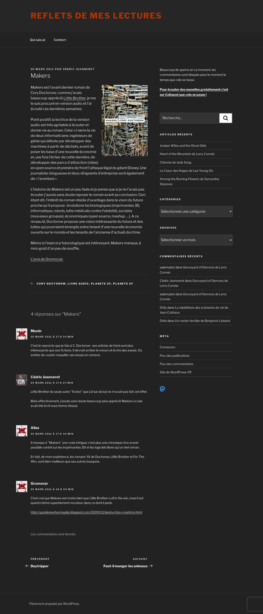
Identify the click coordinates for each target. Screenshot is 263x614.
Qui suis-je (37, 40)
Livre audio (78, 283)
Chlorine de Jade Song (175, 162)
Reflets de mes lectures (96, 16)
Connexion (167, 347)
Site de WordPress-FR (175, 372)
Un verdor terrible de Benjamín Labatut (202, 321)
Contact (60, 40)
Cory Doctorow (51, 283)
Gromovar (39, 483)
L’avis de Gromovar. (47, 259)
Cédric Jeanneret (79, 69)
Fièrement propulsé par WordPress (54, 604)
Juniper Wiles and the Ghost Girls (183, 145)
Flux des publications (174, 355)
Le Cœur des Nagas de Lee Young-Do (186, 170)
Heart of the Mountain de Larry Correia (187, 154)
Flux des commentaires (176, 364)
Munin (36, 331)
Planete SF (101, 283)
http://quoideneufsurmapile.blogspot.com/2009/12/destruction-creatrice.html (86, 512)
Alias (35, 428)
